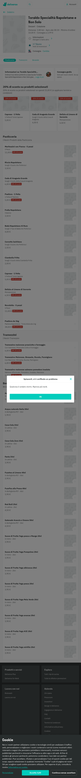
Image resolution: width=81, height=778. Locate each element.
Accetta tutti (35, 773)
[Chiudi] (70, 379)
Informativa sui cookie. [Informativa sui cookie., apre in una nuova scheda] (18, 768)
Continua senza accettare (63, 773)
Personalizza (7, 773)
